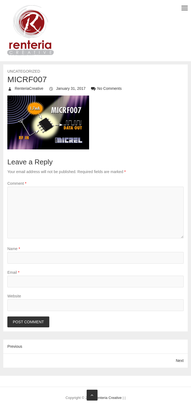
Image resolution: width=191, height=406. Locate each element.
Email (13, 272)
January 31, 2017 (70, 88)
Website (14, 296)
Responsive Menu (184, 8)
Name (13, 249)
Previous (14, 346)
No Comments (109, 88)
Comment (16, 183)
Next (180, 360)
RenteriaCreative (28, 88)
